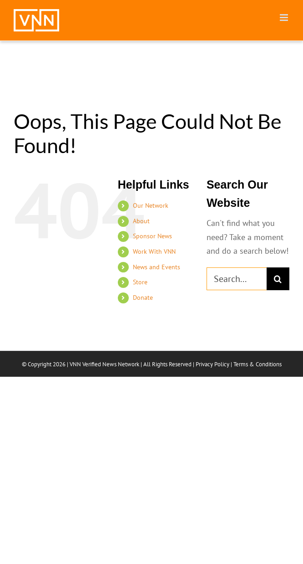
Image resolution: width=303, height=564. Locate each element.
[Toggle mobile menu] (284, 17)
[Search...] (237, 278)
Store (140, 282)
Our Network (150, 205)
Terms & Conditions (257, 364)
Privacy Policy (212, 364)
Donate (143, 297)
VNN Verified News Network (104, 364)
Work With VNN (154, 251)
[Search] (278, 278)
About (141, 221)
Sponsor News (152, 236)
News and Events (156, 267)
